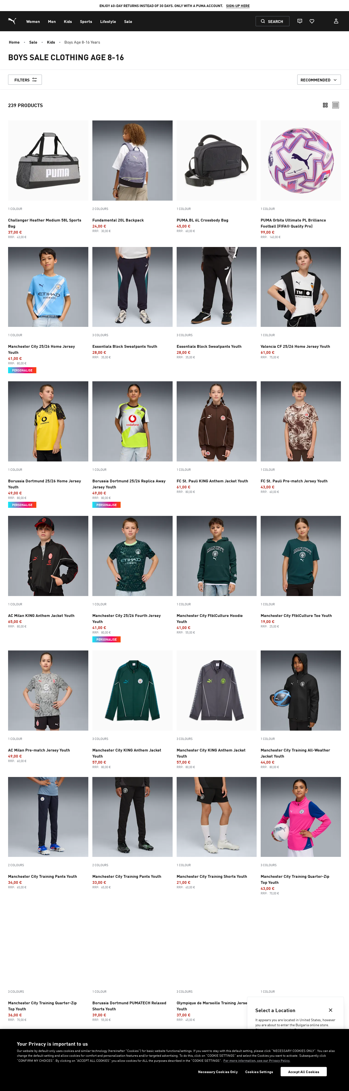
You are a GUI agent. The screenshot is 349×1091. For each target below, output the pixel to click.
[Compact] (325, 105)
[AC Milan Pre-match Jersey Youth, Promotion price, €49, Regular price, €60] (48, 706)
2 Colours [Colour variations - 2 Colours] (100, 209)
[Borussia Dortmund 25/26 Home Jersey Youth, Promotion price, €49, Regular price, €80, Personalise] (48, 444)
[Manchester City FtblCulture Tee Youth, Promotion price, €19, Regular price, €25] (301, 572)
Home (14, 42)
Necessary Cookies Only (218, 1072)
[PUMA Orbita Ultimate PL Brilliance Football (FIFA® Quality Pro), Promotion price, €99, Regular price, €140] (301, 179)
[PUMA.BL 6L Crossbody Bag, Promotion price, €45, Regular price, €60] (217, 176)
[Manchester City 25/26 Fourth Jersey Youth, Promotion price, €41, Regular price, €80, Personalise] (132, 579)
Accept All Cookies (303, 1071)
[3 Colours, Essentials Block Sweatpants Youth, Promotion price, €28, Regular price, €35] (132, 303)
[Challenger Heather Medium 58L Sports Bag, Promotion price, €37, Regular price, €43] (48, 179)
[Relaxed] (335, 105)
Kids (51, 42)
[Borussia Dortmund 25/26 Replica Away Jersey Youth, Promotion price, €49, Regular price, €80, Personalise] (132, 444)
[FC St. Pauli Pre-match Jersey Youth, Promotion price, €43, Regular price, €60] (301, 437)
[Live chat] (299, 21)
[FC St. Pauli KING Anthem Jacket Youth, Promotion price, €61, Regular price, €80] (217, 437)
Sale (33, 42)
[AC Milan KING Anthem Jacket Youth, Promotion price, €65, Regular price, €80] (48, 572)
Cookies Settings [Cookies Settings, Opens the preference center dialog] (259, 1072)
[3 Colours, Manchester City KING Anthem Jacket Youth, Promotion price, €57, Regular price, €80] (132, 709)
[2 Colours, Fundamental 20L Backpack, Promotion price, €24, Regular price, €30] (132, 176)
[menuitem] (33, 21)
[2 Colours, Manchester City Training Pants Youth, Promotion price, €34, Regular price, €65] (48, 833)
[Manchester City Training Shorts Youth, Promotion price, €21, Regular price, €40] (217, 833)
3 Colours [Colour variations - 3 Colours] (100, 335)
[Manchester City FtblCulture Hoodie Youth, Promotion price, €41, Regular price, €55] (217, 575)
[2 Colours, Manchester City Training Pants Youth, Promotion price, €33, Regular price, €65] (132, 833)
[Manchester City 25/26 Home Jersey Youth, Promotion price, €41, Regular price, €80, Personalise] (48, 310)
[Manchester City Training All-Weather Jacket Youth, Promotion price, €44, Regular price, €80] (301, 709)
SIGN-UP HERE (238, 5)
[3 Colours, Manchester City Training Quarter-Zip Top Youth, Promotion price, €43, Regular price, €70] (301, 836)
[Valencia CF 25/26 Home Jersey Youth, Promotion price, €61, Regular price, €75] (301, 303)
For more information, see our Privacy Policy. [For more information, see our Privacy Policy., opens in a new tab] (256, 1060)
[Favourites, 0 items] (312, 21)
